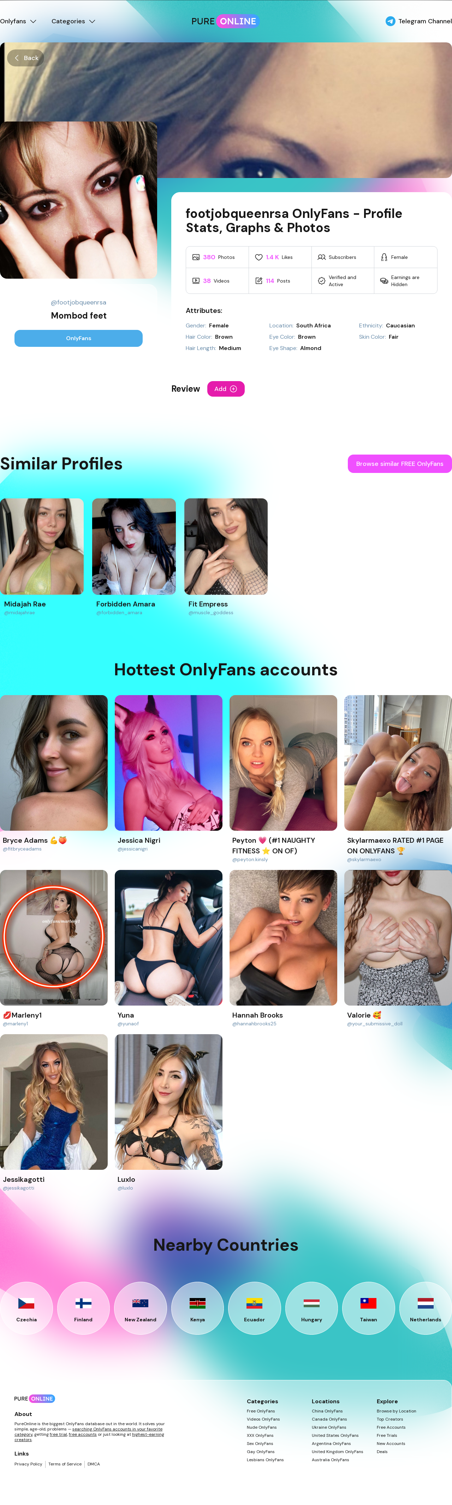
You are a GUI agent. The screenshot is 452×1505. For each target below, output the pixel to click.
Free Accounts (391, 1427)
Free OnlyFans (261, 1411)
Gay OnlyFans (261, 1451)
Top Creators (390, 1419)
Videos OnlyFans (263, 1419)
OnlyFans (78, 338)
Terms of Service (65, 1464)
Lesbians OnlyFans (265, 1460)
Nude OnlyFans (262, 1427)
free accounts (83, 1434)
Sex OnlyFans (260, 1443)
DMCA (94, 1464)
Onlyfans (18, 21)
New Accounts (391, 1443)
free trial (58, 1434)
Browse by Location (396, 1411)
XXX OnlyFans (260, 1435)
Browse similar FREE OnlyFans (400, 464)
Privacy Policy (28, 1464)
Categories (74, 21)
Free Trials (387, 1435)
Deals (382, 1451)
